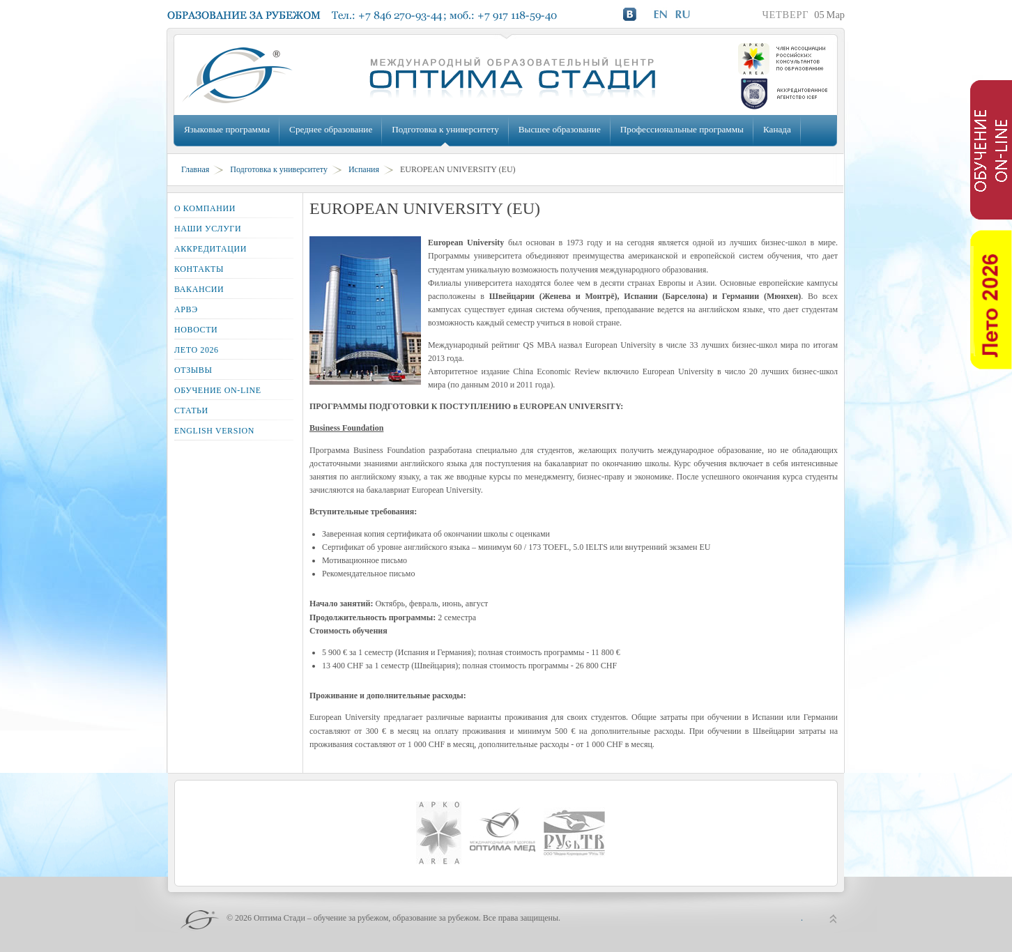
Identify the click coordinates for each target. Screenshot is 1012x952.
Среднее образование (330, 129)
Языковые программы (227, 129)
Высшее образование (560, 129)
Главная (195, 169)
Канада (777, 129)
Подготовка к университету (445, 129)
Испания (363, 169)
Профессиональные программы (682, 129)
